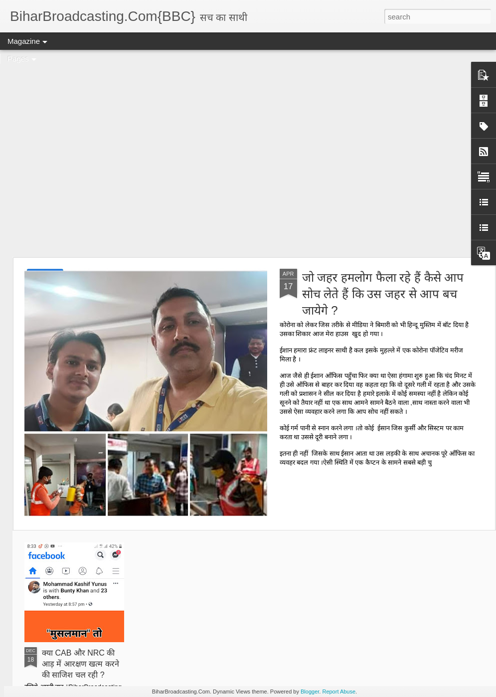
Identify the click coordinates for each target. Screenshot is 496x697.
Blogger (310, 692)
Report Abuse (338, 692)
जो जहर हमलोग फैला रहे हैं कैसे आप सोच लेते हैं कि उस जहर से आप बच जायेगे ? (383, 294)
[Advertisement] (93, 153)
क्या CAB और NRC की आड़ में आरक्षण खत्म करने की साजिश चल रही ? (80, 664)
